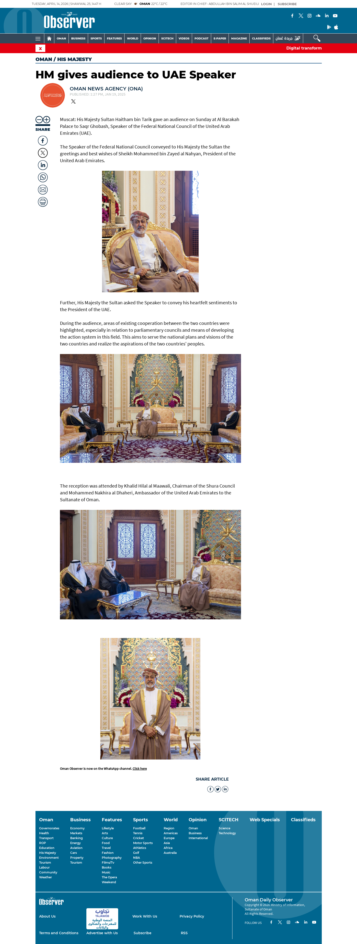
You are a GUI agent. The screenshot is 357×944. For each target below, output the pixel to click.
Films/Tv (108, 862)
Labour (44, 867)
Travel (106, 848)
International (198, 838)
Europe (169, 838)
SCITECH (167, 38)
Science (224, 828)
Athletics (139, 848)
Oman (43, 59)
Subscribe (142, 933)
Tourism (45, 862)
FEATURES (114, 38)
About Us (47, 916)
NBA (136, 857)
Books (106, 867)
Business (195, 833)
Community (48, 872)
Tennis (137, 833)
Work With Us (144, 916)
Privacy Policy (192, 916)
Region (169, 828)
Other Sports (142, 862)
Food (106, 843)
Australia (170, 853)
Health (44, 833)
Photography (112, 857)
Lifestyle (108, 828)
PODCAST (201, 38)
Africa (168, 848)
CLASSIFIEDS (261, 38)
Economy (77, 828)
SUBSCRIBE (287, 4)
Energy (75, 843)
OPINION (149, 38)
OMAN (61, 38)
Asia (167, 843)
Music (106, 872)
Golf (136, 853)
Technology (227, 833)
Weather (45, 877)
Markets (76, 833)
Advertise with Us (102, 933)
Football (139, 828)
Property (76, 857)
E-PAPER (220, 38)
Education (46, 848)
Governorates (49, 828)
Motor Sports (143, 843)
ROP (42, 843)
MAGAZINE (239, 38)
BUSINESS (78, 38)
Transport (46, 838)
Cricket (138, 838)
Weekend (109, 882)
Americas (171, 833)
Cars (73, 853)
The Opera (109, 877)
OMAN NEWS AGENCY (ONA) (106, 89)
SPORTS (96, 38)
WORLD (132, 38)
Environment (49, 857)
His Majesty (47, 853)
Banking (76, 838)
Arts (105, 833)
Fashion (108, 853)
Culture (107, 838)
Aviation (76, 848)
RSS (184, 933)
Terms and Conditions (58, 933)
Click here (140, 768)
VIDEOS (184, 38)
